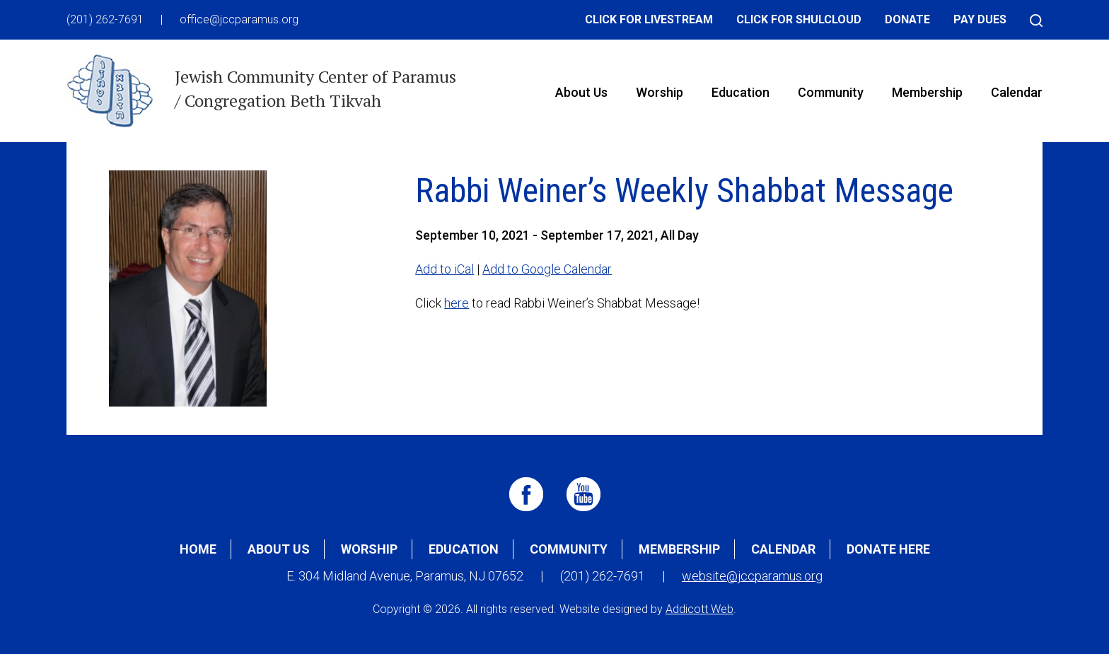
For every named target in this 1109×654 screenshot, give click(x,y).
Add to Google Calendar (547, 269)
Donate (907, 19)
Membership (927, 92)
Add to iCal (444, 269)
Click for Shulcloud (798, 19)
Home (198, 549)
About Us (581, 92)
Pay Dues (979, 19)
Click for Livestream (649, 19)
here (456, 303)
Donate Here (888, 549)
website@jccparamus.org (752, 575)
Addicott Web (699, 609)
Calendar (1017, 92)
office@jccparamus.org (239, 19)
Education (741, 92)
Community (831, 92)
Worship (659, 92)
